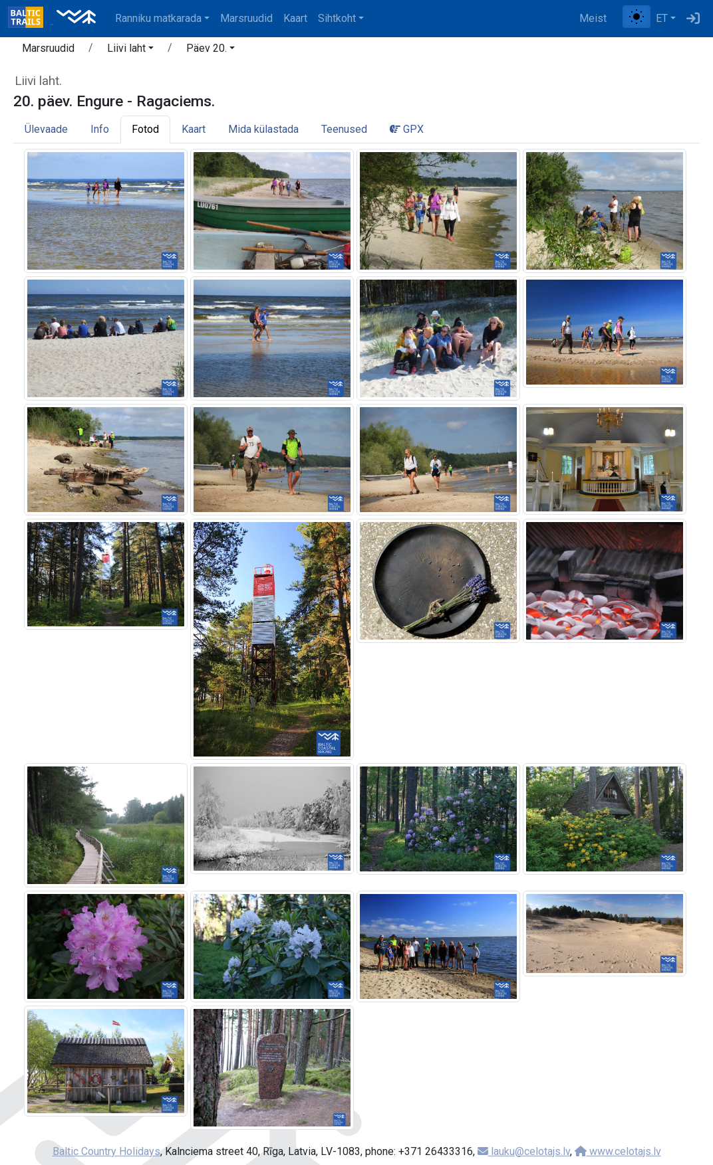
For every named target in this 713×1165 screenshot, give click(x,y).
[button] (130, 50)
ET (662, 18)
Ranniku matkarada (158, 18)
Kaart (295, 18)
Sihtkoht (337, 18)
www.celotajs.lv (618, 1151)
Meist (593, 18)
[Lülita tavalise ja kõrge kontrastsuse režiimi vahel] (636, 16)
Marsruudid (246, 18)
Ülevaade (46, 129)
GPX (407, 129)
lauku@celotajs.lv (524, 1151)
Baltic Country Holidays (106, 1151)
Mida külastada (263, 129)
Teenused (344, 129)
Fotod (145, 129)
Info (99, 129)
